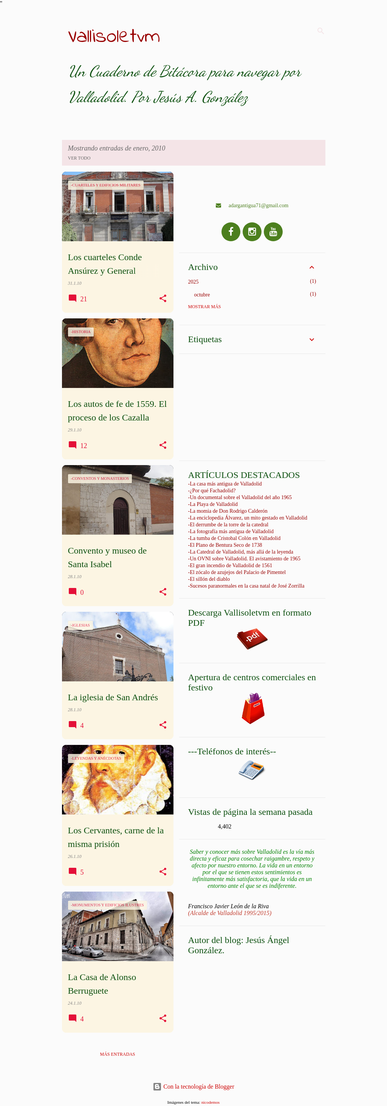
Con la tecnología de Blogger (193, 1086)
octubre (202, 295)
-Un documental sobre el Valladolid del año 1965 (240, 497)
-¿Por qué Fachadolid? (212, 490)
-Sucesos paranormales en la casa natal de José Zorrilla (246, 586)
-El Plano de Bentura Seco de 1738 (225, 545)
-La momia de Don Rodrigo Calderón (228, 511)
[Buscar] (320, 31)
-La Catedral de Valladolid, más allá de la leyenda (240, 552)
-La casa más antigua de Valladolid (225, 484)
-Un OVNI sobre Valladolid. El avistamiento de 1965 (244, 559)
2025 (193, 282)
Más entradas (117, 1054)
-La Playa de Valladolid (213, 504)
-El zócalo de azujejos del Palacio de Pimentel (237, 572)
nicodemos (210, 1102)
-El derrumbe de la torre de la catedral (228, 524)
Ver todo (79, 158)
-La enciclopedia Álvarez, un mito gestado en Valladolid (247, 518)
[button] (162, 299)
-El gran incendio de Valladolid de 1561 (230, 565)
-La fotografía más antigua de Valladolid (231, 531)
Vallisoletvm (114, 37)
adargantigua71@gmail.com (252, 205)
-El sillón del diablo (209, 579)
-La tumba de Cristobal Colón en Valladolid (234, 538)
